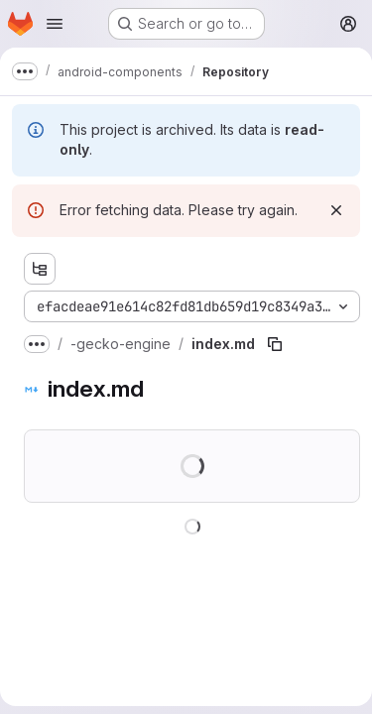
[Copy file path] (275, 344)
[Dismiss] (336, 210)
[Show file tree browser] (40, 269)
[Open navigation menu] (54, 24)
